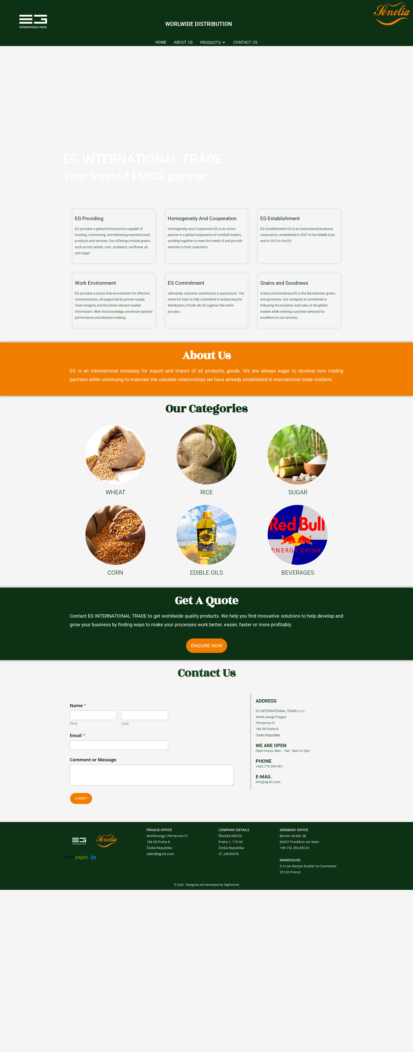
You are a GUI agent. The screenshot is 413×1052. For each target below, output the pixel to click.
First (73, 723)
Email (77, 735)
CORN (115, 572)
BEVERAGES (297, 572)
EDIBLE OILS (206, 572)
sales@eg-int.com (160, 853)
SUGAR (297, 492)
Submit (81, 798)
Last (125, 723)
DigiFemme (231, 885)
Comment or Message (93, 759)
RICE (206, 492)
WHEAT (115, 492)
